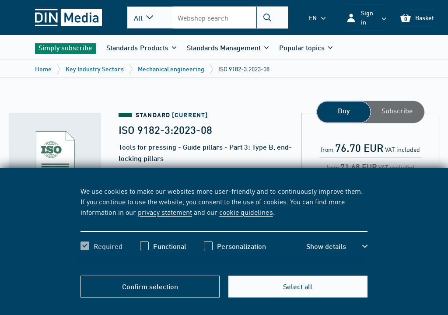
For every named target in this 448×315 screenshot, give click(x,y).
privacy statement (165, 212)
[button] (366, 17)
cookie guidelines (246, 212)
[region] (223, 226)
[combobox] (230, 17)
